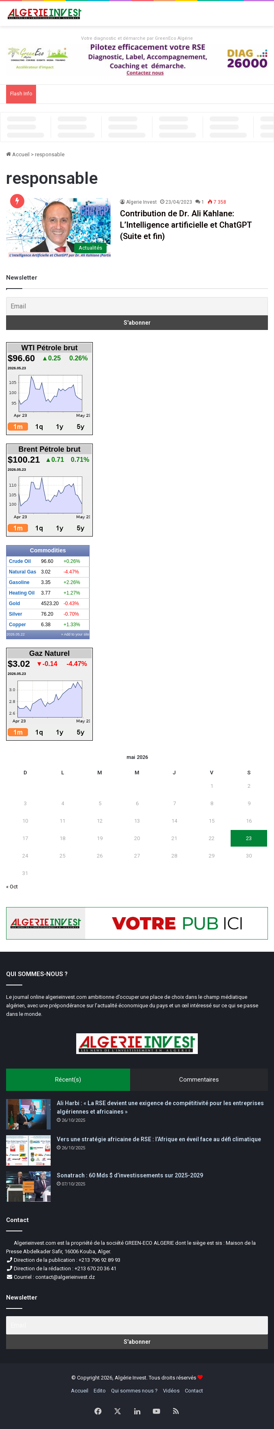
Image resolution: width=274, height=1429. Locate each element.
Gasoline (19, 582)
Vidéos (171, 1391)
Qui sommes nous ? (134, 1391)
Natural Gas (22, 572)
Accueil (18, 154)
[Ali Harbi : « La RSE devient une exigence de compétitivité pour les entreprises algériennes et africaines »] (28, 1114)
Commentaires (199, 1079)
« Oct (12, 887)
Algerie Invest (141, 202)
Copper (17, 624)
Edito (100, 1391)
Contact (194, 1391)
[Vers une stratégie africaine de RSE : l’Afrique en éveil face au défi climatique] (28, 1150)
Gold (14, 603)
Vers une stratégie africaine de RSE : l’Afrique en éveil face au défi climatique (159, 1139)
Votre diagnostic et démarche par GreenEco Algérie (137, 38)
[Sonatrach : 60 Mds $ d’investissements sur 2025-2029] (28, 1186)
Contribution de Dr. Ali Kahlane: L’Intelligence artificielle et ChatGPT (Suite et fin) (186, 225)
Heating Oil (21, 593)
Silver (15, 614)
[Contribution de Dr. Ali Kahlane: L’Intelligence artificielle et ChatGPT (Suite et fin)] (58, 227)
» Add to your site (75, 634)
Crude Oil (20, 561)
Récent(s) (68, 1079)
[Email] (137, 306)
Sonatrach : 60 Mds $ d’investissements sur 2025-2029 (130, 1175)
